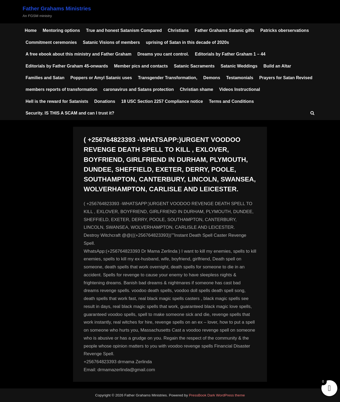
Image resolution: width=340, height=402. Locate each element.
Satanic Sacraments (194, 66)
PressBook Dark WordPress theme (217, 395)
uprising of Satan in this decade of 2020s (187, 42)
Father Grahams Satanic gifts (224, 30)
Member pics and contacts (141, 66)
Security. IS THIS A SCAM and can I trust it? (70, 113)
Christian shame (196, 89)
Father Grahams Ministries (57, 8)
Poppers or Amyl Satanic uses (101, 77)
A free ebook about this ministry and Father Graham (78, 54)
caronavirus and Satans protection (138, 89)
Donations (104, 101)
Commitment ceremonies (51, 42)
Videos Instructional (239, 89)
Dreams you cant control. (163, 54)
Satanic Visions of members (111, 42)
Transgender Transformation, (167, 77)
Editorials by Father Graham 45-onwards (67, 66)
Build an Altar (277, 66)
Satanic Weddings (238, 66)
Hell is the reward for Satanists (57, 101)
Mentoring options (61, 30)
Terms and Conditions (231, 101)
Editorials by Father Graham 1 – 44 (230, 54)
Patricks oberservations (284, 30)
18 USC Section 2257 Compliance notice (162, 101)
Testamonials (239, 77)
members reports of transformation (61, 89)
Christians (178, 30)
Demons (211, 77)
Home (31, 30)
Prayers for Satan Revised (285, 77)
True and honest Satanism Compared (124, 30)
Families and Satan (45, 77)
